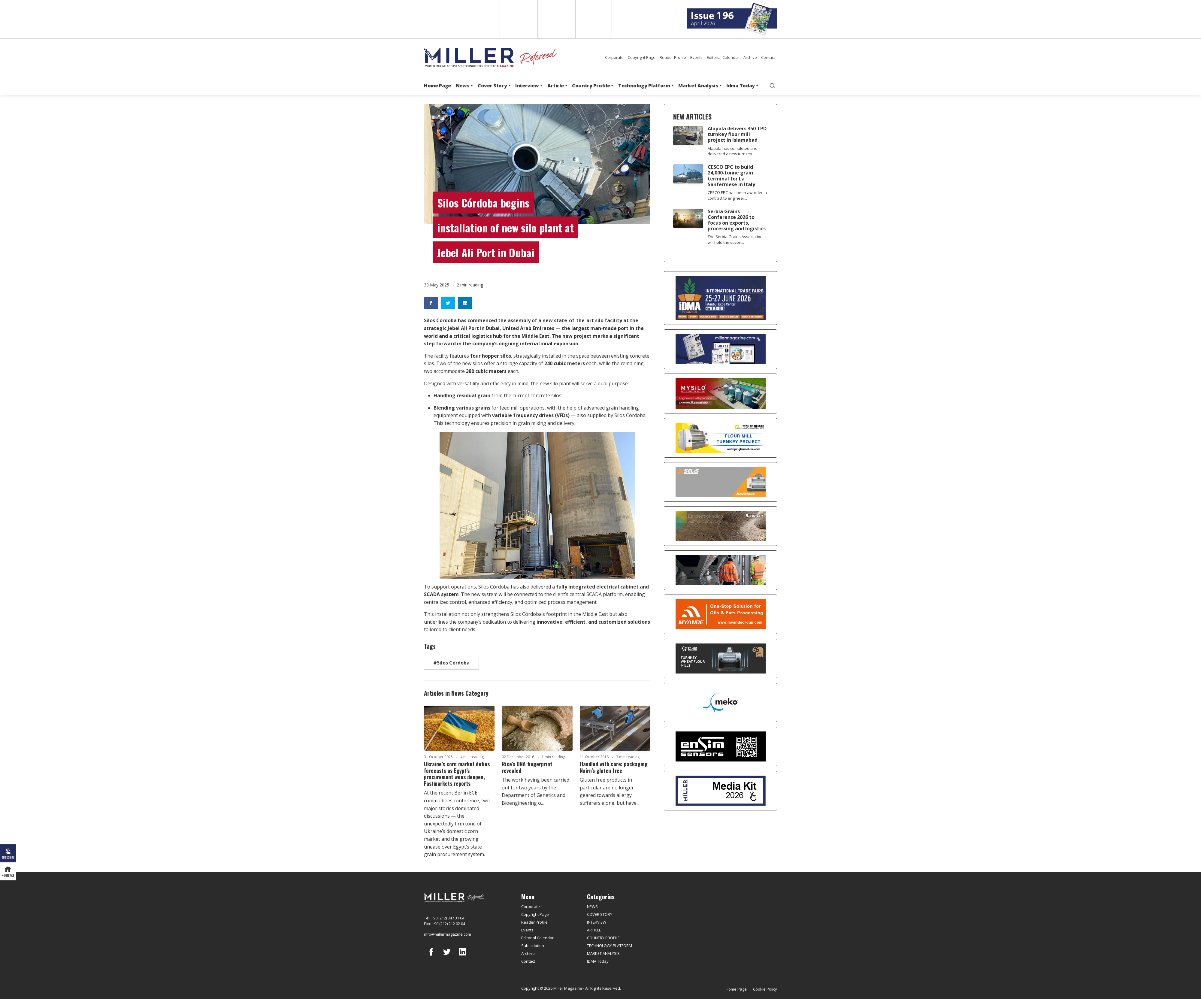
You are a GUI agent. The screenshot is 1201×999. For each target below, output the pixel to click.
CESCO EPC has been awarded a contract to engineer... (737, 195)
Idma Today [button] (740, 85)
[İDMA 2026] (720, 298)
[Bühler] (720, 526)
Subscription (532, 945)
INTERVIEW (596, 922)
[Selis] (720, 482)
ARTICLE (594, 930)
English (442, 19)
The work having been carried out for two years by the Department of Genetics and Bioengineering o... (535, 791)
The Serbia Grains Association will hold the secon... (735, 239)
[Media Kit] (720, 791)
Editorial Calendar (723, 57)
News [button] (463, 85)
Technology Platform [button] (644, 85)
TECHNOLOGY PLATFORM (609, 945)
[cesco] (720, 570)
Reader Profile (673, 57)
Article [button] (555, 85)
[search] (772, 85)
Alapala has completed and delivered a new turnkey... (733, 151)
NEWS (592, 906)
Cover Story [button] (492, 85)
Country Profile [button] (591, 85)
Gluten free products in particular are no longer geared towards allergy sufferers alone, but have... (609, 791)
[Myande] (720, 614)
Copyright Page (641, 57)
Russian (556, 19)
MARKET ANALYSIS (603, 953)
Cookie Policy (765, 989)
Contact (768, 57)
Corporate (614, 57)
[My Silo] (720, 393)
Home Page (437, 85)
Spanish (480, 19)
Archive (750, 57)
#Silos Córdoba (451, 662)
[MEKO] (720, 703)
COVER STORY (599, 914)
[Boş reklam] (720, 349)
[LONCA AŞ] (720, 746)
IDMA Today (598, 961)
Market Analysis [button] (698, 85)
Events (696, 57)
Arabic (518, 19)
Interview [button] (527, 85)
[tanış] (720, 658)
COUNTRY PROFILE (603, 937)
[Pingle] (720, 438)
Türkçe (594, 19)
